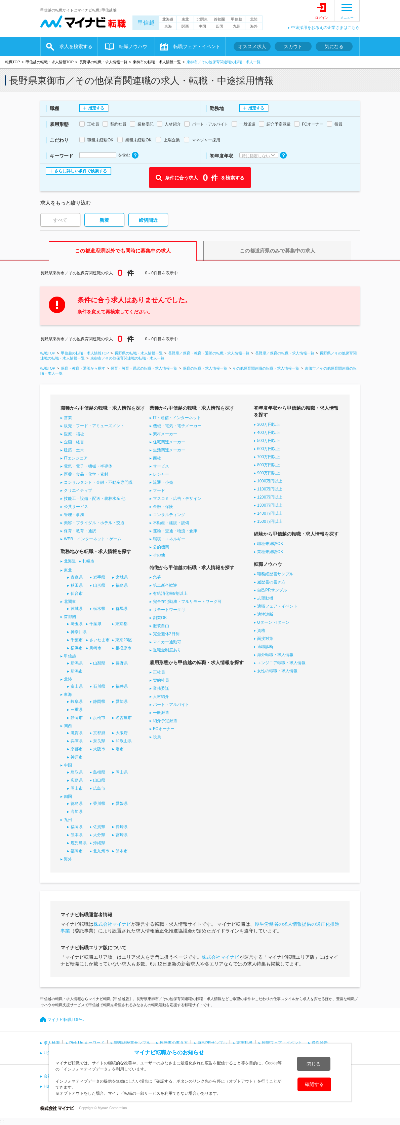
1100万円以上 (269, 489)
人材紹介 (161, 696)
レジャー (161, 474)
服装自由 (161, 625)
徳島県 (77, 803)
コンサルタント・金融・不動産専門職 (98, 482)
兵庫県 (77, 741)
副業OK (160, 617)
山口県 (99, 780)
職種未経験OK (270, 543)
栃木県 (99, 608)
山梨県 (99, 663)
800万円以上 (268, 465)
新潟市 (77, 671)
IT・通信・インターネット (177, 417)
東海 (168, 26)
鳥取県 (77, 772)
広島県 (77, 780)
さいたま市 (99, 640)
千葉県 (95, 623)
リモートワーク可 (169, 609)
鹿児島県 (79, 843)
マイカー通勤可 (167, 642)
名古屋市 (124, 717)
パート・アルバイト (171, 704)
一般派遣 (161, 712)
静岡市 (77, 717)
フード (159, 490)
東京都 (121, 623)
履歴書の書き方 (271, 582)
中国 (202, 26)
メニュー (347, 18)
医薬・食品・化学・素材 (86, 474)
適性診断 (265, 614)
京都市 (77, 749)
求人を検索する (75, 46)
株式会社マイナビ (112, 924)
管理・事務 (74, 514)
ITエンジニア (76, 458)
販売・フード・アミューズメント (94, 425)
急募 (157, 577)
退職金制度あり (167, 650)
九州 (236, 26)
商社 (157, 458)
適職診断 (265, 646)
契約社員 (161, 680)
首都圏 (219, 19)
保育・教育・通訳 (80, 531)
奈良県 (99, 741)
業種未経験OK (270, 551)
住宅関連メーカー (169, 442)
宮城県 (122, 577)
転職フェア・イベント (197, 46)
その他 (159, 555)
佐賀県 (99, 826)
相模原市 (123, 648)
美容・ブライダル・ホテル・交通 (94, 522)
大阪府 (122, 732)
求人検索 (52, 1043)
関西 (185, 26)
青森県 (77, 577)
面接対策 (265, 638)
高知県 (77, 811)
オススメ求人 (252, 46)
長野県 (122, 663)
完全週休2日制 (166, 634)
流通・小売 (163, 482)
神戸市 (77, 757)
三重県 (77, 709)
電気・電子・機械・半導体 (88, 466)
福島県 (122, 585)
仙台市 (77, 593)
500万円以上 (268, 440)
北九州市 (101, 851)
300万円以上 (268, 424)
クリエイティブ (78, 490)
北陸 (253, 19)
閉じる (314, 1063)
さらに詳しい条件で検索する (80, 171)
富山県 (77, 686)
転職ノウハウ (133, 46)
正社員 (159, 672)
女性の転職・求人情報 (277, 671)
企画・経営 (74, 442)
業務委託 (161, 688)
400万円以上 (268, 432)
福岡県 (77, 826)
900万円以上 (268, 473)
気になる (334, 46)
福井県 (122, 686)
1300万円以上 (269, 505)
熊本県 (77, 834)
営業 (68, 417)
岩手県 (99, 577)
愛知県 (122, 701)
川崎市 (95, 648)
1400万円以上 (269, 513)
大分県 (99, 834)
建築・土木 (74, 450)
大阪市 (99, 749)
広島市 (99, 788)
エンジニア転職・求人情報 (281, 662)
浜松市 (99, 717)
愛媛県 (122, 803)
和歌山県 (124, 741)
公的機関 (161, 547)
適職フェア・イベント (277, 606)
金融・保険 (163, 506)
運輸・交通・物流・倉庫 (175, 531)
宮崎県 (122, 834)
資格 (261, 630)
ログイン (321, 18)
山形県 (99, 585)
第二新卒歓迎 (165, 585)
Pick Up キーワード (87, 1043)
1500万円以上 (269, 521)
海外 (253, 26)
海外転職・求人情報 (275, 654)
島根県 (99, 772)
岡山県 (122, 772)
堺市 (120, 749)
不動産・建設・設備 (171, 522)
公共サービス (76, 506)
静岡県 (99, 701)
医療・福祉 (74, 434)
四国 (219, 26)
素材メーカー (165, 434)
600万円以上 (268, 448)
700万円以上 (268, 456)
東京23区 (123, 640)
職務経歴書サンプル (275, 574)
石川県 (99, 686)
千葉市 (77, 640)
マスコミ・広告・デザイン (177, 498)
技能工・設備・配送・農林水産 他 (94, 498)
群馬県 (122, 608)
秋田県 (77, 585)
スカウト (293, 46)
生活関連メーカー (169, 450)
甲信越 (146, 23)
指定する (96, 108)
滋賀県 (77, 732)
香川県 (99, 803)
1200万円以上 (269, 497)
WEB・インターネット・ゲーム (92, 539)
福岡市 (77, 851)
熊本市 (122, 851)
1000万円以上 (269, 481)
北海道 (167, 19)
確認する (314, 1084)
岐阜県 (77, 701)
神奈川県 (79, 631)
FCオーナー (163, 728)
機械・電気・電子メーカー (177, 425)
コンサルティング (169, 514)
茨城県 (77, 608)
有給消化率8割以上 (170, 593)
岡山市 (77, 788)
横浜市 (77, 648)
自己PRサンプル (272, 590)
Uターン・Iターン (273, 622)
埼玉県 (77, 623)
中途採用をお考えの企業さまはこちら (325, 27)
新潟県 (77, 663)
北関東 (202, 19)
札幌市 (88, 561)
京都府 (99, 732)
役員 (157, 737)
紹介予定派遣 (165, 720)
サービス (161, 466)
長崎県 (122, 826)
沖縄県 (99, 843)
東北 (185, 19)
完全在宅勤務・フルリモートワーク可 (187, 601)
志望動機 (265, 598)
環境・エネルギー (169, 539)
